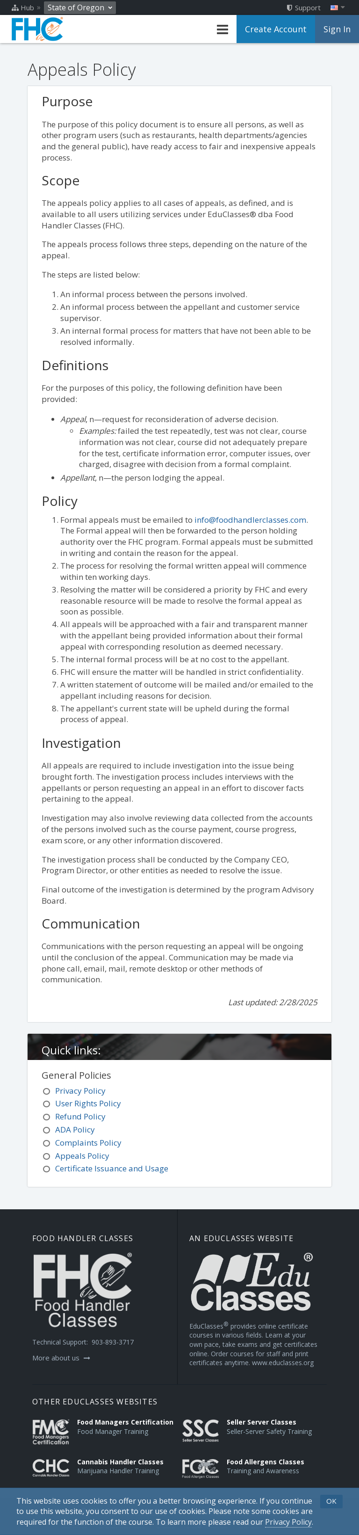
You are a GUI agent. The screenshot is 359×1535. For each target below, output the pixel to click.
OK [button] (331, 1501)
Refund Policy (80, 1116)
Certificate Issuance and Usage (111, 1168)
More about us (61, 1357)
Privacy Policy (80, 1090)
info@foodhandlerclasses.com (250, 519)
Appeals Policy (82, 1155)
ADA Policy (75, 1129)
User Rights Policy (88, 1103)
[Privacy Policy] (288, 1522)
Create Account (276, 29)
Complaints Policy (88, 1142)
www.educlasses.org (283, 1362)
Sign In (337, 29)
